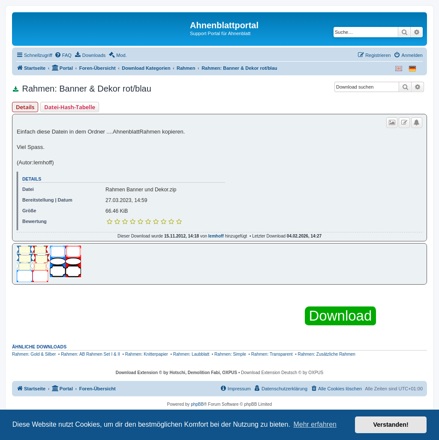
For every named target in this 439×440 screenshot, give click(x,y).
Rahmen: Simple (230, 354)
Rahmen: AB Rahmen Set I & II (90, 354)
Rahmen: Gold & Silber (34, 354)
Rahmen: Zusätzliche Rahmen (326, 354)
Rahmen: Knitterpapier (146, 354)
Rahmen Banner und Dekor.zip (140, 190)
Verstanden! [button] (391, 424)
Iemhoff (216, 236)
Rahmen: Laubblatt (191, 354)
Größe (29, 210)
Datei (28, 189)
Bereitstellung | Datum (47, 199)
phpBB (197, 404)
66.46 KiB (116, 211)
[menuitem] (63, 55)
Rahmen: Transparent (272, 354)
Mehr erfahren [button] (315, 424)
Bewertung (34, 221)
